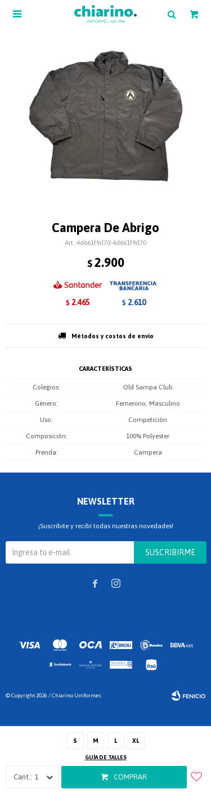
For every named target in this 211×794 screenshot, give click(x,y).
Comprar (130, 777)
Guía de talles (106, 757)
